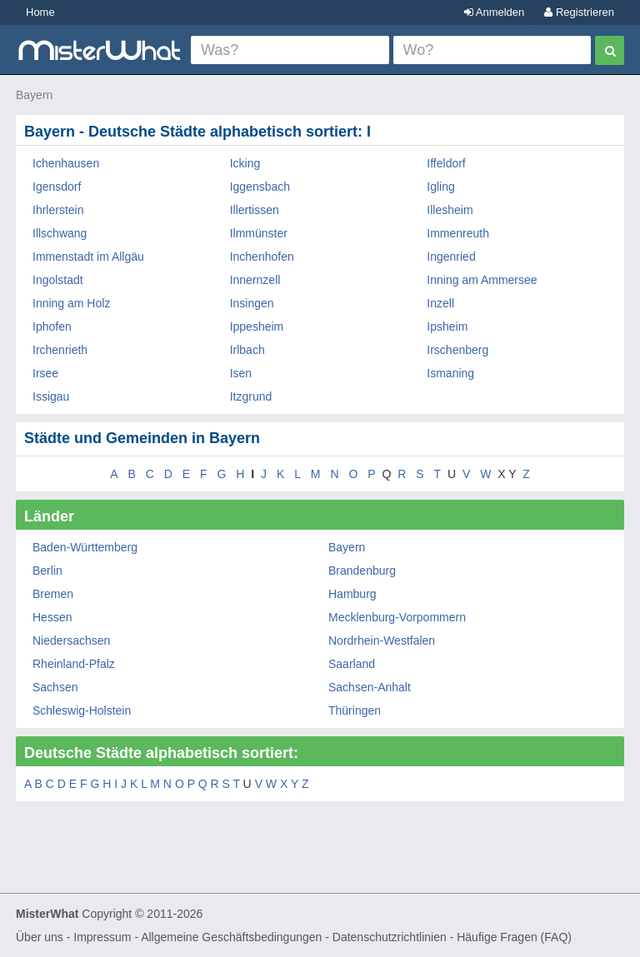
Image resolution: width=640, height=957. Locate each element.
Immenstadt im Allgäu (88, 256)
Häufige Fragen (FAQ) (514, 937)
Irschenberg (457, 349)
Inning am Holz (71, 303)
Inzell (440, 303)
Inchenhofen (262, 256)
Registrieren (579, 12)
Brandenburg (362, 570)
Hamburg (352, 594)
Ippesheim (257, 326)
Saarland (351, 663)
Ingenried (451, 256)
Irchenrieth (60, 349)
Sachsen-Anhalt (369, 687)
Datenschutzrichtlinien (389, 937)
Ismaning (450, 373)
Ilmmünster (259, 233)
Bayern (34, 95)
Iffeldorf (446, 163)
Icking (245, 163)
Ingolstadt (57, 280)
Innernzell (255, 280)
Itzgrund (251, 396)
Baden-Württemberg (85, 547)
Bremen (52, 594)
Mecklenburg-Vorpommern (397, 617)
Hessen (52, 617)
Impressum (102, 937)
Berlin (47, 570)
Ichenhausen (65, 163)
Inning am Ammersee (482, 280)
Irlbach (247, 349)
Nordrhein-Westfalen (381, 640)
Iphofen (52, 326)
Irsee (45, 373)
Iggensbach (260, 186)
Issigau (50, 396)
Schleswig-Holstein (81, 710)
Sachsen (55, 687)
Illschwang (59, 233)
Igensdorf (56, 186)
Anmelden (494, 12)
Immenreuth (458, 233)
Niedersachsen (71, 640)
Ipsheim (447, 326)
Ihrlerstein (57, 210)
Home (40, 12)
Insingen (252, 303)
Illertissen (254, 210)
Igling (440, 186)
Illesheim (449, 210)
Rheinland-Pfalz (73, 663)
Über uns (39, 937)
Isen (241, 373)
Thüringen (354, 710)
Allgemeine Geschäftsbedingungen (231, 937)
